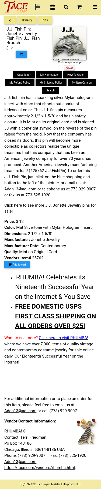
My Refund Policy (19, 82)
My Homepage (49, 74)
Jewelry (26, 20)
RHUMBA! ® (15, 431)
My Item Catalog (82, 82)
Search (50, 90)
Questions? (24, 74)
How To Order (75, 74)
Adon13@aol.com (20, 189)
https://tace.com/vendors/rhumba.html (39, 467)
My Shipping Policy (51, 82)
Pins (45, 20)
